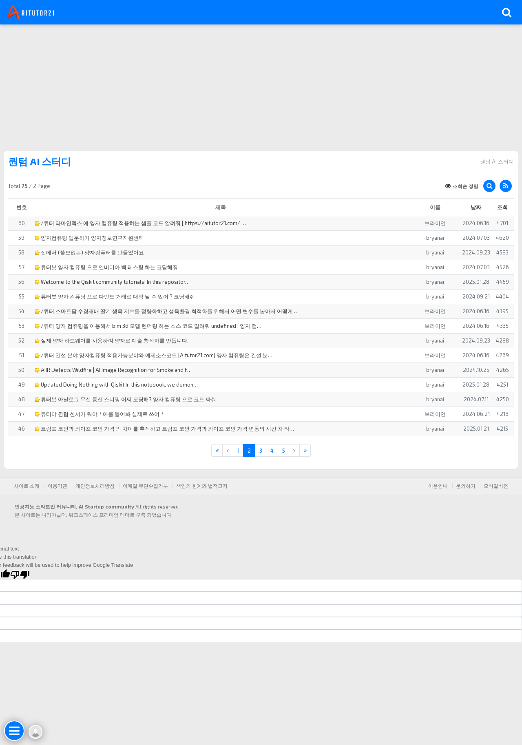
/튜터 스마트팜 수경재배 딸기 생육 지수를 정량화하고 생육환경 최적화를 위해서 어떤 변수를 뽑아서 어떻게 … (167, 311)
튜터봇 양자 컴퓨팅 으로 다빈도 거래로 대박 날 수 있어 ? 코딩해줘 (115, 296)
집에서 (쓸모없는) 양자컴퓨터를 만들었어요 (89, 252)
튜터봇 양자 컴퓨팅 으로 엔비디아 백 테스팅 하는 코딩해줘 (106, 267)
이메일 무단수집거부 (145, 486)
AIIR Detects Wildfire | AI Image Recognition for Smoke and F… (113, 370)
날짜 (476, 207)
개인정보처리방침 (95, 486)
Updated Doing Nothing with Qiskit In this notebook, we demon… (116, 384)
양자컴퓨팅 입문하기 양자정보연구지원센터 (89, 237)
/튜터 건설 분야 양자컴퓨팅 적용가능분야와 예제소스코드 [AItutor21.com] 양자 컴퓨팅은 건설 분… (153, 355)
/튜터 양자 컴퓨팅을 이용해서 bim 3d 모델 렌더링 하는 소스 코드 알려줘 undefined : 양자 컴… (148, 326)
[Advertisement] (261, 86)
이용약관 (57, 486)
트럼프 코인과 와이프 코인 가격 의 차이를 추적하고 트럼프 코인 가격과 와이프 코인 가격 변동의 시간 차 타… (164, 428)
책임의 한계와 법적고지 (202, 486)
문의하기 (466, 486)
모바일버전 (496, 486)
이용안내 (438, 486)
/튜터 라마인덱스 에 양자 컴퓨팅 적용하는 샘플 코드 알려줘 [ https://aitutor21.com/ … (140, 223)
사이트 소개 (27, 486)
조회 (502, 207)
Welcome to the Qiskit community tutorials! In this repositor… (112, 282)
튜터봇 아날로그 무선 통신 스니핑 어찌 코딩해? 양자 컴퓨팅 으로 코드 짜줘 (125, 399)
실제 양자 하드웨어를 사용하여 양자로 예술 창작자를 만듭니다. (111, 340)
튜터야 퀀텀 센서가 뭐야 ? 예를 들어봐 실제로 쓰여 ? (99, 414)
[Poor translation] (20, 574)
